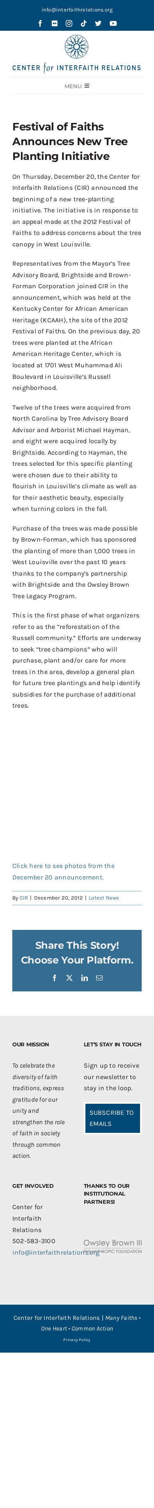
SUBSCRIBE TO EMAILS (112, 1118)
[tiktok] (84, 23)
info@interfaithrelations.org (77, 10)
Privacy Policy (76, 1339)
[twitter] (98, 23)
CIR (24, 898)
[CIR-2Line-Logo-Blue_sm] (77, 38)
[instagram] (69, 23)
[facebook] (40, 23)
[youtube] (113, 23)
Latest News (104, 898)
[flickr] (54, 23)
